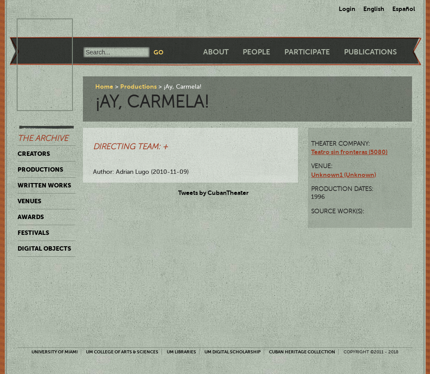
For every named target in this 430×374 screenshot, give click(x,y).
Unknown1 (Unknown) (343, 174)
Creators (34, 153)
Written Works (44, 185)
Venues (29, 201)
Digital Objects (44, 248)
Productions (40, 169)
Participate (307, 52)
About (216, 52)
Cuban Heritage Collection (302, 351)
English (373, 8)
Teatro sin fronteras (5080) (349, 151)
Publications (370, 52)
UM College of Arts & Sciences (122, 351)
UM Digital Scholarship (232, 351)
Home (104, 86)
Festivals (33, 232)
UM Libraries (181, 351)
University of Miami (55, 351)
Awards (31, 216)
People (256, 52)
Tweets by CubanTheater (213, 192)
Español (403, 8)
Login (347, 8)
